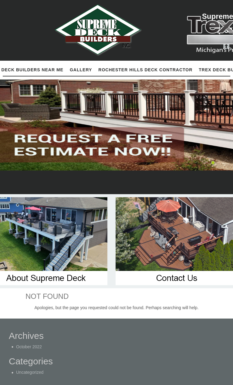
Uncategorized (29, 372)
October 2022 (29, 346)
